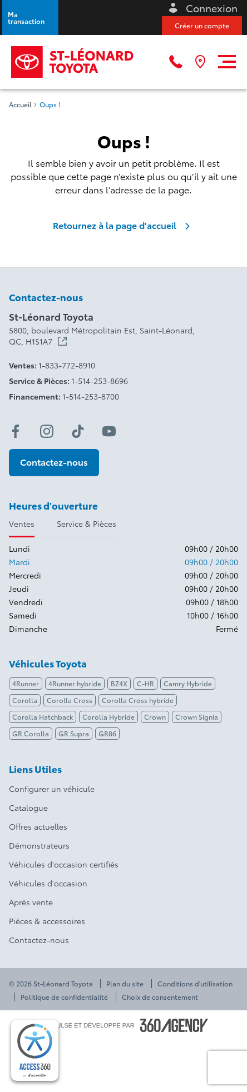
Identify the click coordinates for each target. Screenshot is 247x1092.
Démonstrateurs (39, 845)
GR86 (107, 733)
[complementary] (34, 1050)
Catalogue (28, 807)
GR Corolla (30, 733)
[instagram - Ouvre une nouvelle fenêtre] (46, 431)
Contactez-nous (39, 939)
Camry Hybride (188, 683)
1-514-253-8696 (99, 380)
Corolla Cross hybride (138, 700)
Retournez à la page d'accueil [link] (123, 225)
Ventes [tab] (21, 523)
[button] (30, 17)
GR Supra (73, 733)
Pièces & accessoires (47, 920)
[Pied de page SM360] (174, 1025)
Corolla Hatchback (42, 716)
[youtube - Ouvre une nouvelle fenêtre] (109, 431)
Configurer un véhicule (52, 788)
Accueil (20, 104)
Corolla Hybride (108, 716)
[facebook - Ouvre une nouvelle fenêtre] (15, 431)
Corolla (24, 700)
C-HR (145, 683)
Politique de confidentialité (64, 997)
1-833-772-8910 (66, 365)
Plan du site (125, 983)
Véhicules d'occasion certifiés (63, 864)
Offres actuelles (38, 826)
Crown (155, 716)
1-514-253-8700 (90, 396)
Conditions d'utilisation (195, 983)
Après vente (31, 901)
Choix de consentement (160, 997)
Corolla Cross (69, 700)
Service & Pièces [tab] (86, 523)
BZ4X (119, 683)
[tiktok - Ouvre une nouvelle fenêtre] (78, 431)
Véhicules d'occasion (48, 883)
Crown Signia (196, 716)
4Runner (25, 683)
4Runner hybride (74, 683)
